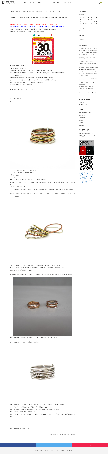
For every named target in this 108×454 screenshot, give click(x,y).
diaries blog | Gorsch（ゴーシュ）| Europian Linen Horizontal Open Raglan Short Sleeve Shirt (88, 63)
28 (96, 24)
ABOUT (36, 450)
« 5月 (80, 28)
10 (85, 20)
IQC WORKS (82, 115)
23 (83, 24)
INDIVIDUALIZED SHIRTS (85, 113)
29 (80, 26)
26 (91, 24)
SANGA (81, 120)
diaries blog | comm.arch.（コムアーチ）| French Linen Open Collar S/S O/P (88, 94)
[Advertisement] (88, 207)
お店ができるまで (83, 105)
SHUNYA (81, 122)
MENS (39, 2)
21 (96, 22)
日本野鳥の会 (82, 118)
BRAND (32, 2)
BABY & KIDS (56, 2)
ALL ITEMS (23, 2)
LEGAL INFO (62, 450)
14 (96, 20)
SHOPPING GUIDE (54, 450)
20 (93, 22)
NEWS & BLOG (67, 2)
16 (83, 22)
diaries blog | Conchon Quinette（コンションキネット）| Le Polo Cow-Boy (88, 69)
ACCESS (41, 450)
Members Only (70, 450)
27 (93, 24)
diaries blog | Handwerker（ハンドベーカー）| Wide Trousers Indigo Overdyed (88, 47)
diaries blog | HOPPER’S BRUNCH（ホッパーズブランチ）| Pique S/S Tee (88, 53)
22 (80, 24)
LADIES (47, 2)
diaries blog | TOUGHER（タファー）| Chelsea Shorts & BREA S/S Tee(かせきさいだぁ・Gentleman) (87, 75)
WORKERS (82, 125)
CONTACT (47, 450)
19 (91, 22)
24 (85, 24)
